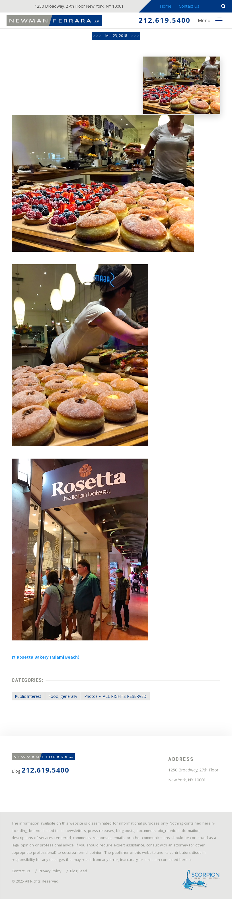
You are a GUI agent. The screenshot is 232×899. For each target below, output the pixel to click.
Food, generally (62, 697)
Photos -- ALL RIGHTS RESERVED (115, 697)
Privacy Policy (50, 872)
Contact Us (189, 6)
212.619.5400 (165, 21)
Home (165, 6)
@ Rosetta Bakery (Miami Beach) (45, 657)
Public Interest (28, 697)
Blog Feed (78, 872)
